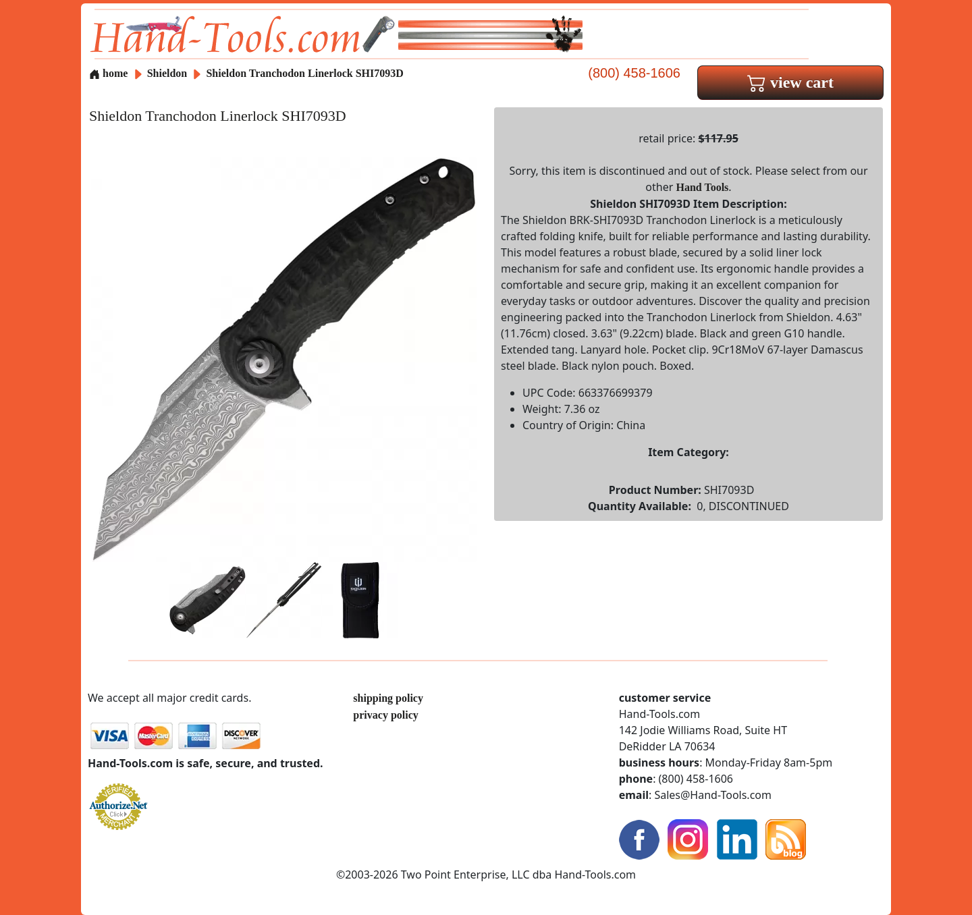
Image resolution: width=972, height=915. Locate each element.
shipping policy (388, 698)
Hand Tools (702, 187)
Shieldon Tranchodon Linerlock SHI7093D (304, 73)
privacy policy (385, 715)
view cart (790, 82)
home (108, 73)
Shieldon (168, 73)
